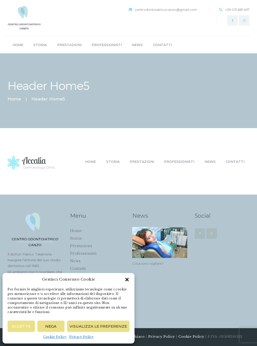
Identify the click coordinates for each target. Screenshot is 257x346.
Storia (76, 238)
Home (14, 99)
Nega (50, 326)
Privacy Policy (81, 337)
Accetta (21, 326)
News (75, 260)
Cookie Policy (55, 337)
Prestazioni (81, 245)
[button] (127, 279)
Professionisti (83, 253)
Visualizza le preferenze (98, 326)
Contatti (78, 268)
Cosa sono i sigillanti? (148, 263)
